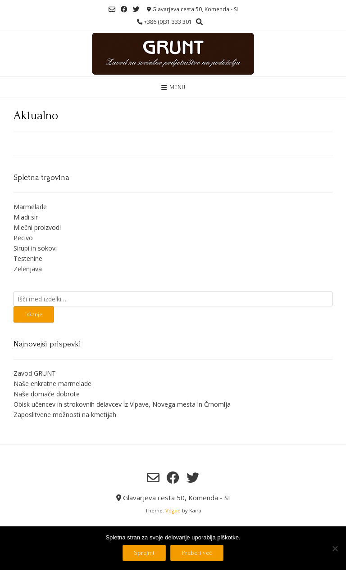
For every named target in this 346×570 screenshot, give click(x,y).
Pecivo (23, 237)
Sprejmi (144, 552)
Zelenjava (28, 269)
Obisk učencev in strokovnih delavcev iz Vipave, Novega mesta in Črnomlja (122, 404)
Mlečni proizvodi (37, 227)
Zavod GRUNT (35, 373)
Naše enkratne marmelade (52, 383)
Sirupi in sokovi (35, 248)
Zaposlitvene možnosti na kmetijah (65, 414)
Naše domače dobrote (47, 394)
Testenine (28, 258)
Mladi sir (26, 217)
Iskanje (33, 314)
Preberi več (197, 552)
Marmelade (30, 206)
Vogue (173, 510)
